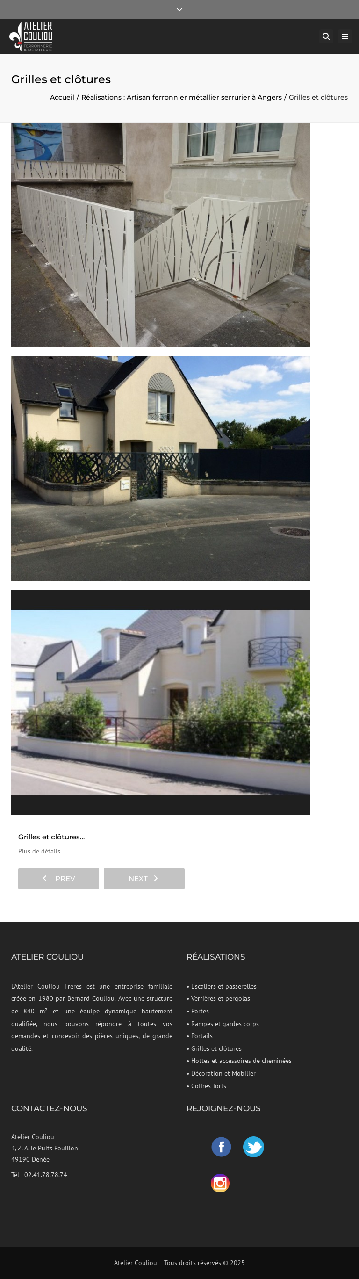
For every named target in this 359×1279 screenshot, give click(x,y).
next (143, 878)
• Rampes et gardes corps (223, 1023)
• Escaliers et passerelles (222, 986)
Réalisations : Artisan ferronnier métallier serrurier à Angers (181, 97)
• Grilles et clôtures (214, 1048)
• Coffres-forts (206, 1086)
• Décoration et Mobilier (221, 1073)
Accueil (62, 97)
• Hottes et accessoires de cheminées (239, 1060)
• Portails (200, 1036)
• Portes (198, 1011)
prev (59, 878)
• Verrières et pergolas (218, 998)
